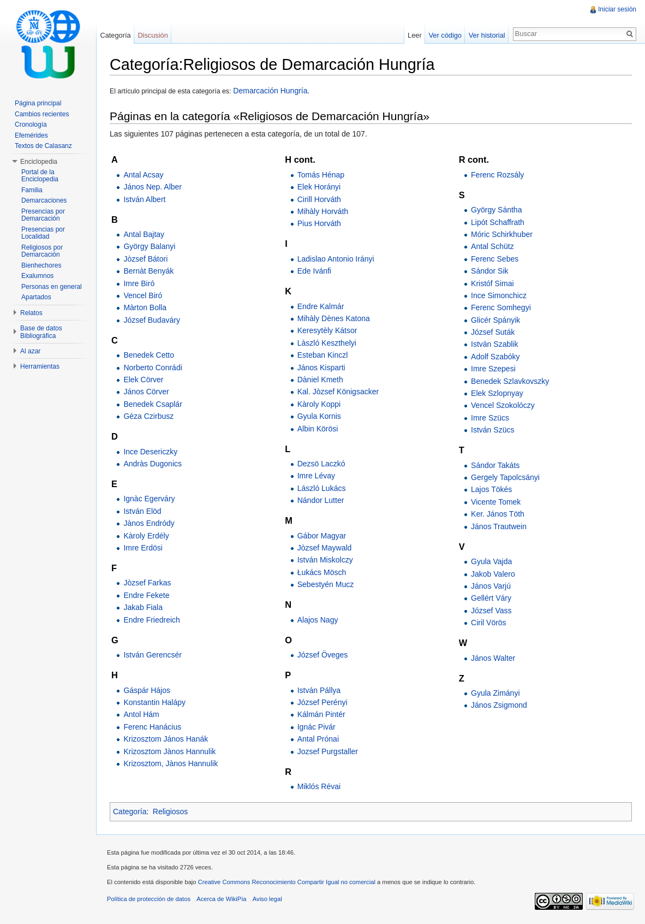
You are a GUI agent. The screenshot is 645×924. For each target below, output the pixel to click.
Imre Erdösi (143, 547)
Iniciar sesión (617, 9)
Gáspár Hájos (146, 690)
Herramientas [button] (39, 366)
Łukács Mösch (321, 572)
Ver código (444, 35)
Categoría (129, 811)
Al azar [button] (30, 351)
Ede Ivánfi (314, 270)
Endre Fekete (146, 595)
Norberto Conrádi (152, 367)
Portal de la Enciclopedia (39, 175)
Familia (32, 190)
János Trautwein (499, 526)
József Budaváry (151, 320)
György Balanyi (149, 246)
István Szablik (494, 344)
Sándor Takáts (495, 465)
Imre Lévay (316, 475)
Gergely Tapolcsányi (505, 477)
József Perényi (322, 702)
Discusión (153, 35)
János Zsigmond (499, 705)
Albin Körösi (317, 428)
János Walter (493, 658)
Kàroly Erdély (146, 535)
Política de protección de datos (148, 899)
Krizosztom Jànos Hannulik (169, 751)
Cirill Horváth (319, 199)
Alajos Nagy (317, 619)
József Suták (493, 332)
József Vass (491, 610)
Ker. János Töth (497, 514)
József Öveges (322, 654)
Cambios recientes (42, 114)
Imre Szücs (490, 417)
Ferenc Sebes (494, 258)
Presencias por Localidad (43, 233)
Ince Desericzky (150, 451)
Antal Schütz (492, 246)
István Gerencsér (152, 654)
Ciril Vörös (488, 622)
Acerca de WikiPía (221, 899)
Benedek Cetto (148, 355)
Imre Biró (138, 283)
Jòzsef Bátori (145, 258)
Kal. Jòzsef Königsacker (338, 391)
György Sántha (496, 209)
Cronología (31, 124)
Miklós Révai (319, 786)
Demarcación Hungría (269, 90)
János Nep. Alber (152, 186)
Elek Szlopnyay (497, 393)
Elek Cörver (143, 379)
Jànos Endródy (148, 523)
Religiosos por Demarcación (42, 251)
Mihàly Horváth (322, 211)
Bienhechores (41, 265)
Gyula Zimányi (495, 693)
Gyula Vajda (491, 561)
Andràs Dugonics (152, 463)
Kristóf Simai (492, 283)
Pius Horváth (319, 223)
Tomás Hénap (320, 174)
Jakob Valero (493, 574)
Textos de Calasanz (43, 146)
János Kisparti (321, 367)
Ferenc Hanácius (152, 726)
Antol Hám (141, 714)
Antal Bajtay (143, 234)
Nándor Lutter (320, 500)
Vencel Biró (142, 295)
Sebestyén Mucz (325, 584)
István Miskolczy (325, 559)
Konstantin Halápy (154, 702)
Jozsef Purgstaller (327, 751)
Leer (415, 35)
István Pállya (319, 690)
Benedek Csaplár (152, 404)
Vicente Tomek (496, 501)
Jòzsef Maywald (324, 547)
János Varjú (491, 586)
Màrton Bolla (144, 307)
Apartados (36, 297)
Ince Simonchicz (499, 295)
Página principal (38, 103)
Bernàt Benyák (148, 270)
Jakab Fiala (143, 607)
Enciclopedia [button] (38, 161)
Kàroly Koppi (319, 404)
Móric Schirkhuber (502, 234)
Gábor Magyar (321, 535)
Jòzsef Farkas (147, 582)
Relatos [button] (31, 313)
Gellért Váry (491, 598)
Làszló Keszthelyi (326, 343)
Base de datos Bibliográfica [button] (41, 332)
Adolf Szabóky (495, 356)
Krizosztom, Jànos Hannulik (170, 763)
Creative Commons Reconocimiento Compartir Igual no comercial (286, 882)
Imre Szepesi (493, 368)
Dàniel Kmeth (320, 379)
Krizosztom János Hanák (165, 739)
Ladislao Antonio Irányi (335, 258)
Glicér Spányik (495, 320)
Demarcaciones (44, 200)
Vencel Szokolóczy (503, 405)
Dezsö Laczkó (321, 463)
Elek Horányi (319, 186)
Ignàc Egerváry (149, 498)
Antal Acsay (143, 174)
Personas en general (51, 287)
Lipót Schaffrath (497, 222)
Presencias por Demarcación (43, 215)
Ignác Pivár (316, 726)
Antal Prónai (318, 739)
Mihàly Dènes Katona (333, 318)
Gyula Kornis (319, 416)
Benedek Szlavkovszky (510, 381)
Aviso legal (267, 899)
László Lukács (321, 488)
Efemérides (31, 135)
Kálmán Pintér (321, 714)
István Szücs (492, 429)
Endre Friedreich (151, 619)
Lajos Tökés (491, 489)
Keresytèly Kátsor (327, 330)
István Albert (144, 199)
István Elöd (142, 511)
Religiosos (170, 811)
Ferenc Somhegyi (501, 307)
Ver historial (487, 35)
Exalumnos (37, 276)
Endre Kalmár (320, 306)
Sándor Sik (489, 270)
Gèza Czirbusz (148, 416)
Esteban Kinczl (322, 355)
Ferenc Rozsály (497, 174)
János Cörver (146, 391)
